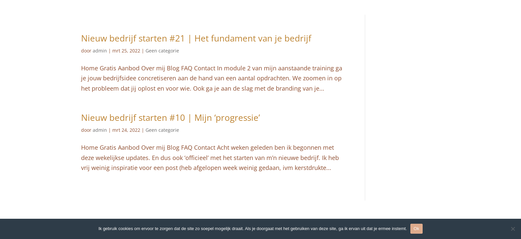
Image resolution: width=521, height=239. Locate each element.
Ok (416, 228)
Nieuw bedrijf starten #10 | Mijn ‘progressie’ (170, 117)
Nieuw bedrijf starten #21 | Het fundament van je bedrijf (196, 38)
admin (100, 50)
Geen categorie (162, 50)
